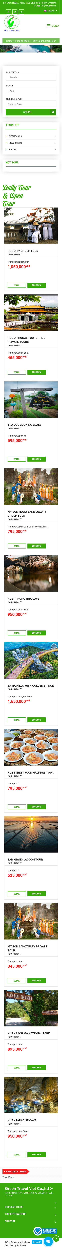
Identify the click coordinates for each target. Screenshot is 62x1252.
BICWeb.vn (21, 1245)
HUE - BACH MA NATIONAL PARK (29, 1033)
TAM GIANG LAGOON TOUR (25, 859)
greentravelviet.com (21, 1242)
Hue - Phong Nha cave (23, 598)
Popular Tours (14, 1207)
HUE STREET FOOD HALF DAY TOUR (31, 772)
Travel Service (15, 142)
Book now (36, 285)
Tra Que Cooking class (24, 424)
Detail (17, 285)
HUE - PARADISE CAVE (22, 1120)
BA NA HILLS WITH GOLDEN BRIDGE (31, 685)
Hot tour (13, 149)
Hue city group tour (23, 251)
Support (10, 1221)
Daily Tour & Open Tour (16, 195)
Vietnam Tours (15, 136)
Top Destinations (15, 1214)
